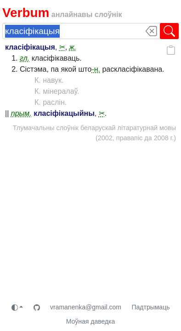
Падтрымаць (150, 307)
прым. (21, 113)
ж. (72, 47)
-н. (95, 69)
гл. (24, 58)
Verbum (25, 13)
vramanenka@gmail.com (85, 307)
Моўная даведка (90, 321)
